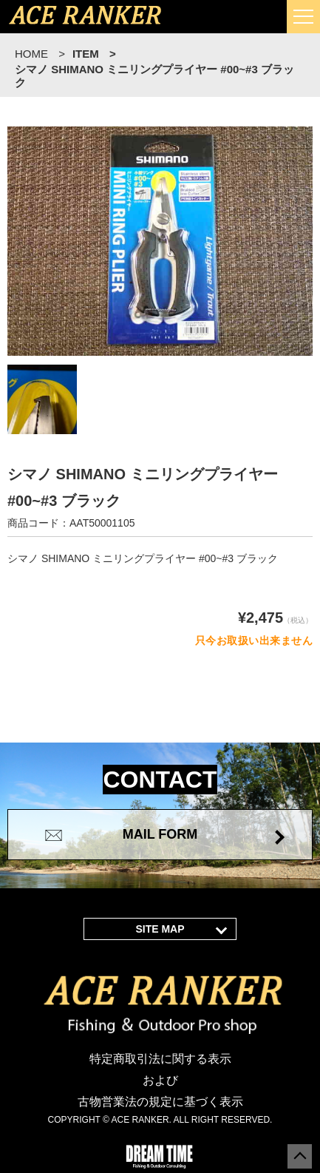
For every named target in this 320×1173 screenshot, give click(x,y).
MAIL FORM (160, 834)
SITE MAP (159, 929)
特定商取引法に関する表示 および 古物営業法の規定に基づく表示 (160, 1080)
